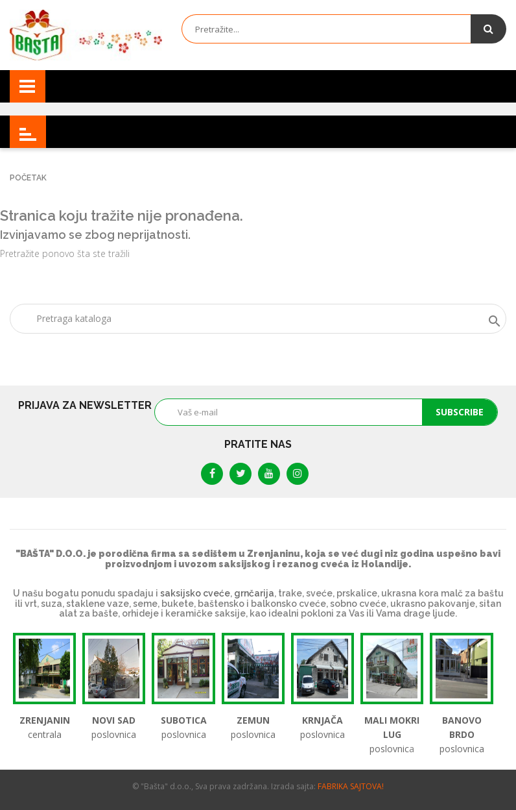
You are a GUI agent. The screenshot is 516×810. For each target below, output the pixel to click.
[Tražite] (258, 319)
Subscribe (460, 412)
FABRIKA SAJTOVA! (351, 786)
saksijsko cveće (195, 593)
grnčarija (254, 593)
